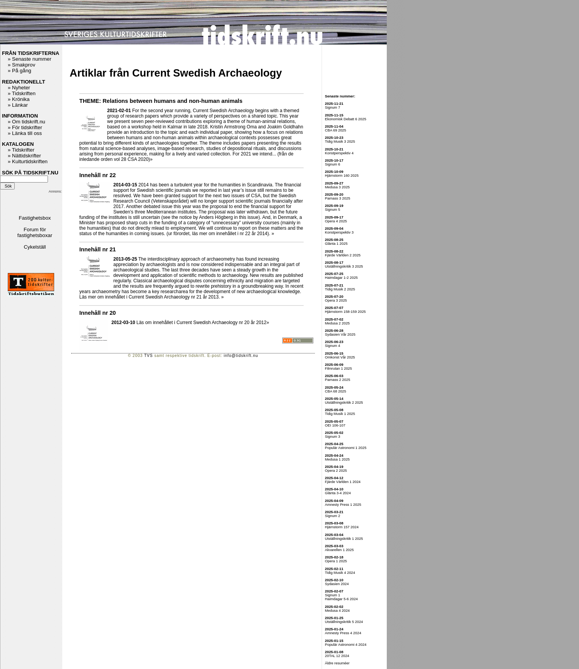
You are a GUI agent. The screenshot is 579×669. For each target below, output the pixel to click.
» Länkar (18, 105)
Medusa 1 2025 (337, 459)
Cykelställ (35, 247)
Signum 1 (332, 595)
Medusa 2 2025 (337, 323)
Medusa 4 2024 (337, 611)
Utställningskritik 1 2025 (344, 539)
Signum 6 (332, 164)
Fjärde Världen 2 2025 (342, 255)
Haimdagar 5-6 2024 (341, 599)
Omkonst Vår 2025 (340, 357)
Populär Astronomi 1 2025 (345, 448)
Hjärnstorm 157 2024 (342, 527)
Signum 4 (332, 346)
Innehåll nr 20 (97, 313)
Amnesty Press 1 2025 (343, 505)
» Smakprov (21, 65)
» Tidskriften (22, 93)
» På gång (19, 70)
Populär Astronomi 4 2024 (345, 645)
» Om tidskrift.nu (26, 122)
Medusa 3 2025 (337, 187)
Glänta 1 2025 (336, 244)
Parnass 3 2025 (337, 198)
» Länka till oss (25, 133)
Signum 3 (332, 437)
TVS (148, 355)
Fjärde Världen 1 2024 (342, 482)
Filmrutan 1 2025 (338, 368)
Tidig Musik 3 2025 (340, 141)
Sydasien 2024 (337, 584)
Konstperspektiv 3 (339, 232)
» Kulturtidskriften (28, 161)
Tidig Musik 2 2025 (340, 289)
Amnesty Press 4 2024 (343, 633)
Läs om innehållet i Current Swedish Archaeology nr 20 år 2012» (203, 322)
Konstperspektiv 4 (339, 153)
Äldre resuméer (337, 663)
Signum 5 (332, 210)
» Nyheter (19, 87)
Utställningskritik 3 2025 (344, 266)
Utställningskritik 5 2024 (344, 622)
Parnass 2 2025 (337, 380)
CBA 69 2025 (335, 130)
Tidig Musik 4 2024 (340, 573)
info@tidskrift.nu (241, 355)
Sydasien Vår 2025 (340, 334)
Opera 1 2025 (336, 561)
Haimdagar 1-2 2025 (341, 278)
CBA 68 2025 (335, 391)
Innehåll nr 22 (97, 175)
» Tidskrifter (21, 150)
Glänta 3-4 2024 (338, 493)
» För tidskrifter (25, 127)
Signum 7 (332, 107)
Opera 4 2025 (336, 221)
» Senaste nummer (29, 59)
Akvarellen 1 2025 (339, 550)
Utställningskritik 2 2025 (344, 402)
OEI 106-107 (335, 425)
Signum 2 (332, 516)
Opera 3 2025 (336, 300)
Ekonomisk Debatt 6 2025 (345, 119)
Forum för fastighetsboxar (34, 232)
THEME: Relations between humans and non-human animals (161, 101)
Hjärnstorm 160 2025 (342, 175)
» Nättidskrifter (24, 156)
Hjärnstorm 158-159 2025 (345, 312)
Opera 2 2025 (336, 471)
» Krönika (18, 99)
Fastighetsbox (35, 218)
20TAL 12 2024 (337, 656)
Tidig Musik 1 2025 (340, 414)
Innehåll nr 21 (97, 249)
